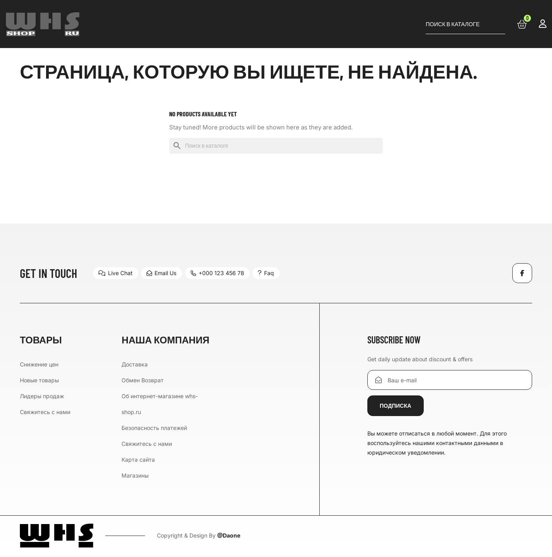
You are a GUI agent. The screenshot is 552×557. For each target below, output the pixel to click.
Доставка (135, 364)
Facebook (522, 273)
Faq (274, 273)
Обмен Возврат (143, 380)
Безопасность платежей (154, 427)
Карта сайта (138, 459)
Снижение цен (39, 364)
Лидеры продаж (42, 396)
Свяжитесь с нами (45, 412)
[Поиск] (465, 24)
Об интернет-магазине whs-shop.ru (160, 404)
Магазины (135, 475)
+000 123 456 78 (222, 273)
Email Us (164, 273)
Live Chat (115, 273)
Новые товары (39, 380)
